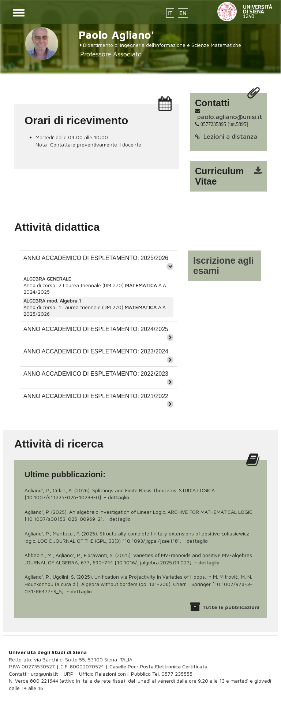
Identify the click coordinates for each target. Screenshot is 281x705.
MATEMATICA (141, 285)
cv (233, 176)
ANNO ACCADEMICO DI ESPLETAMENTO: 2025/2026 (95, 258)
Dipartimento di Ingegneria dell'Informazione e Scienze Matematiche (162, 45)
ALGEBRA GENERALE (47, 278)
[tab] (98, 262)
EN (183, 13)
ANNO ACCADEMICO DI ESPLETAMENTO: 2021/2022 (95, 396)
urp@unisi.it (44, 674)
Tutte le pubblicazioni (230, 607)
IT (170, 13)
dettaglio (118, 497)
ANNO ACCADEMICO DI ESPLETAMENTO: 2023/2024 (95, 351)
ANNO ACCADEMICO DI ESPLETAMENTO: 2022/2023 (95, 374)
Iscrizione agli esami (223, 265)
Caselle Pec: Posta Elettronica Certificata (158, 666)
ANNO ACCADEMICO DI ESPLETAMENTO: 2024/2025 (95, 329)
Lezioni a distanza (230, 136)
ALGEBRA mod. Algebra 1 (52, 300)
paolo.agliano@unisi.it (229, 116)
